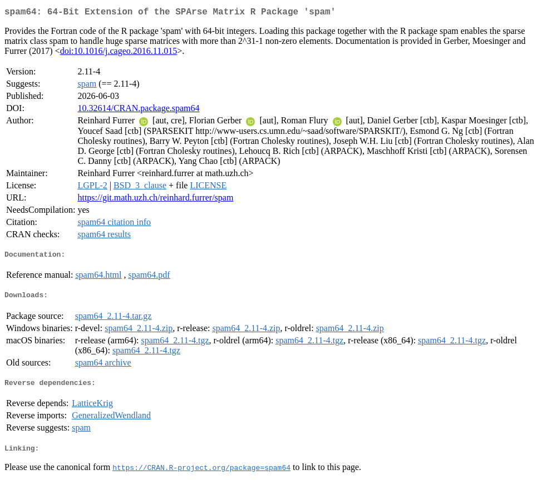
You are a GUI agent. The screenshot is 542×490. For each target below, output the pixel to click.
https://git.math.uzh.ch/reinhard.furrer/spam (155, 199)
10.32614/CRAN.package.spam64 (138, 110)
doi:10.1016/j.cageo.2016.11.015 (119, 53)
